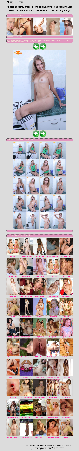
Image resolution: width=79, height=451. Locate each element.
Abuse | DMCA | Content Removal (46, 448)
